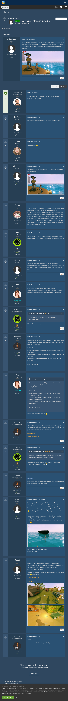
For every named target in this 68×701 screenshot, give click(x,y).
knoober (47, 379)
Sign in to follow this (15, 18)
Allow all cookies (8, 697)
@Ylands (30, 478)
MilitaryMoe (25, 23)
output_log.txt (31, 433)
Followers (59, 18)
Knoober (17, 337)
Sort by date (55, 86)
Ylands (6, 12)
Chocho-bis (17, 93)
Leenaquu (17, 142)
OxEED (17, 499)
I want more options (21, 697)
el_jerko (17, 260)
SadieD (17, 205)
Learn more (28, 693)
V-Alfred (17, 233)
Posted (28, 39)
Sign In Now (34, 673)
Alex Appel (17, 117)
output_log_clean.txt (33, 436)
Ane (17, 285)
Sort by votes (63, 86)
